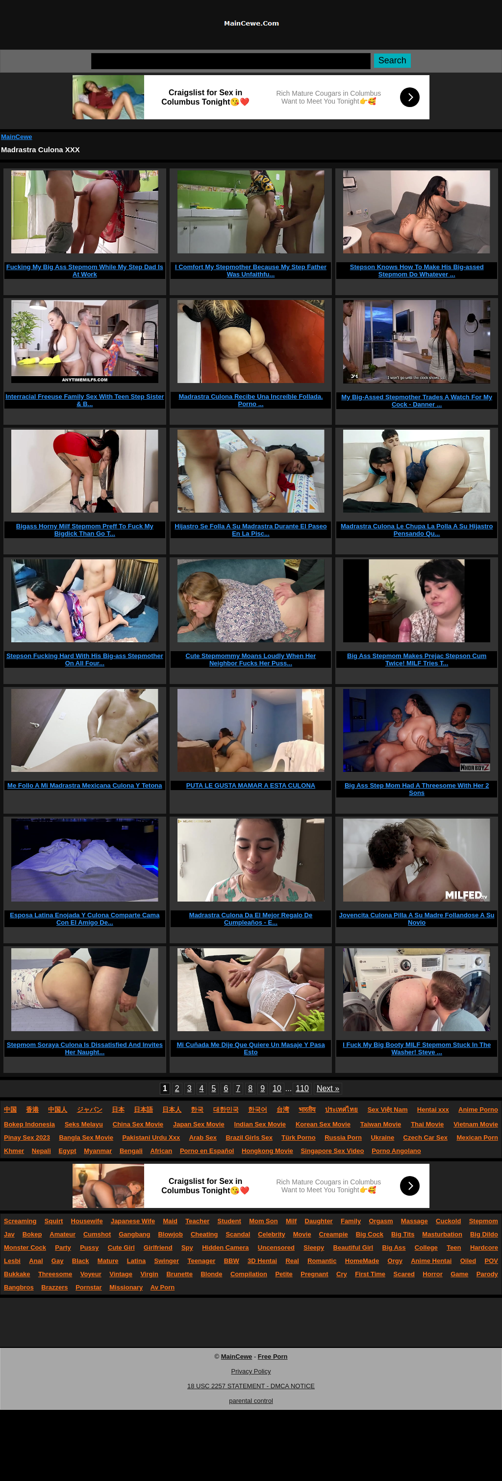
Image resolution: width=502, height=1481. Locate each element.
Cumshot (97, 1234)
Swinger (166, 1260)
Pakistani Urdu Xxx (151, 1137)
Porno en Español (207, 1150)
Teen (454, 1247)
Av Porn (163, 1287)
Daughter (319, 1221)
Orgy (395, 1260)
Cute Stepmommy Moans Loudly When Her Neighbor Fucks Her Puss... (251, 659)
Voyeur (90, 1274)
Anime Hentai (431, 1260)
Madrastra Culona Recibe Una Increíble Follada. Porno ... (250, 400)
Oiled (468, 1260)
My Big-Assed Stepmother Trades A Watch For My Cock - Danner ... (416, 400)
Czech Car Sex (425, 1137)
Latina (136, 1260)
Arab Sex (203, 1137)
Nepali (41, 1150)
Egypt (67, 1150)
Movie (302, 1234)
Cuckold (448, 1221)
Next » (328, 1088)
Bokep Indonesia (29, 1124)
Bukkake (17, 1274)
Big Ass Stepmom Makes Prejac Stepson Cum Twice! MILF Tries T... (416, 659)
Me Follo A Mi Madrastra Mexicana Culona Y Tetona (84, 785)
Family (351, 1221)
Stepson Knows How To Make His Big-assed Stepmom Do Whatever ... (417, 270)
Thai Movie (427, 1124)
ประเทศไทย (341, 1109)
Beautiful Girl (353, 1247)
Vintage (120, 1274)
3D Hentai (262, 1260)
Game (459, 1274)
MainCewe (16, 136)
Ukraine (382, 1137)
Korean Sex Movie (323, 1124)
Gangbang (134, 1234)
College (426, 1247)
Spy (187, 1247)
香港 (32, 1109)
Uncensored (276, 1247)
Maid (170, 1221)
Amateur (62, 1234)
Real (292, 1260)
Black (80, 1260)
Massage (414, 1221)
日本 (118, 1109)
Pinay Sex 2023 (27, 1137)
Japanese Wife (133, 1221)
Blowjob (170, 1234)
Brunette (179, 1274)
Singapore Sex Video (332, 1150)
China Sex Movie (138, 1124)
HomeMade (362, 1260)
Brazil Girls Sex (249, 1137)
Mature (108, 1260)
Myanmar (98, 1150)
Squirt (54, 1221)
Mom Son (263, 1221)
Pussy (89, 1247)
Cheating (204, 1234)
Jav (9, 1234)
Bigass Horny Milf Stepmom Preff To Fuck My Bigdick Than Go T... (84, 529)
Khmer (14, 1150)
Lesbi (12, 1260)
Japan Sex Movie (199, 1124)
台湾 (282, 1109)
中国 (10, 1109)
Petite (283, 1274)
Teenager (201, 1260)
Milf (291, 1221)
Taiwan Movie (381, 1124)
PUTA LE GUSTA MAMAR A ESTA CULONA (250, 785)
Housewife (87, 1221)
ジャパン (89, 1109)
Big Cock (369, 1234)
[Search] (231, 61)
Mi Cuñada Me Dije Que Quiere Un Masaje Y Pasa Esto (250, 1048)
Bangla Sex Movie (86, 1137)
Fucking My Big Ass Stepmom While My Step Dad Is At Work (84, 270)
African (162, 1150)
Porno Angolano (396, 1150)
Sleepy (313, 1247)
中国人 (57, 1109)
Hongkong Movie (267, 1150)
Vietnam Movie (475, 1124)
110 (302, 1088)
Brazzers (54, 1287)
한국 (197, 1109)
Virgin (149, 1274)
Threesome (55, 1274)
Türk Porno (298, 1137)
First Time (370, 1274)
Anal (36, 1260)
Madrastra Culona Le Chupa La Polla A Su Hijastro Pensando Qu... (417, 529)
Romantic (321, 1260)
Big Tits (402, 1234)
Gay (57, 1260)
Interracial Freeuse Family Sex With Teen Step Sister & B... (84, 400)
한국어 (257, 1109)
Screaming (20, 1221)
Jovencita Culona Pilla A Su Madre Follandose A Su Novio (417, 918)
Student (229, 1221)
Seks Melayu (84, 1124)
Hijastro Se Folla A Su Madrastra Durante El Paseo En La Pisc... (250, 529)
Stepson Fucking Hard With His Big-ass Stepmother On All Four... (84, 659)
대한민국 (226, 1109)
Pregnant (314, 1274)
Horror (432, 1274)
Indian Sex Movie (260, 1124)
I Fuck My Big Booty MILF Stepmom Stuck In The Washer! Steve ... (417, 1048)
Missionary (126, 1287)
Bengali (131, 1150)
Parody (487, 1274)
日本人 (171, 1109)
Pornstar (88, 1287)
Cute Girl (121, 1247)
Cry (341, 1274)
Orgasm (381, 1221)
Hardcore (484, 1247)
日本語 (143, 1109)
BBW (231, 1260)
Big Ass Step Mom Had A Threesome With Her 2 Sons (417, 789)
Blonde (211, 1274)
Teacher (197, 1221)
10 (277, 1088)
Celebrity (271, 1234)
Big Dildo (484, 1234)
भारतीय (307, 1109)
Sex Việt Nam (388, 1109)
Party (63, 1247)
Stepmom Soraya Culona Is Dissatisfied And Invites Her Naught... (85, 1048)
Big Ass (394, 1247)
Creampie (333, 1234)
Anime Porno (478, 1109)
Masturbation (442, 1234)
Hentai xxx (433, 1109)
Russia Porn (343, 1137)
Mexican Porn (477, 1137)
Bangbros (19, 1287)
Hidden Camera (225, 1247)
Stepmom (483, 1221)
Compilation (248, 1274)
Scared (404, 1274)
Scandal (238, 1234)
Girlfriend (158, 1247)
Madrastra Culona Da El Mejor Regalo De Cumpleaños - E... (250, 918)
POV (491, 1260)
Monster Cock (25, 1247)
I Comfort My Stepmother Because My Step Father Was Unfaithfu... (250, 270)
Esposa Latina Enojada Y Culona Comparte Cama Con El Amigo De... (84, 918)
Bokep (32, 1234)
